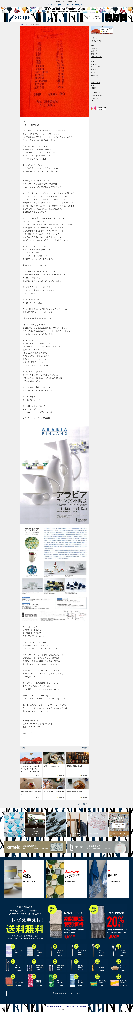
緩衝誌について (96, 85)
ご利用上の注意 (69, 1006)
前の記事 (84, 748)
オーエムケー (95, 82)
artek (93, 72)
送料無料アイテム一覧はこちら (66, 993)
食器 (92, 46)
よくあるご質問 (96, 96)
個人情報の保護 (81, 1006)
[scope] (22, 17)
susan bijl (94, 75)
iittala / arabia (96, 67)
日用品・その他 (96, 56)
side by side (95, 78)
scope (93, 61)
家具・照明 (95, 51)
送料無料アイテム (97, 41)
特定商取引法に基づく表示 (55, 1006)
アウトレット (95, 38)
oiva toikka (95, 69)
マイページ (95, 98)
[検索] (92, 101)
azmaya (94, 64)
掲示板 (93, 88)
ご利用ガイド (95, 93)
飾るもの (94, 54)
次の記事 (24, 748)
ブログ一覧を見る (83, 804)
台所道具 (94, 48)
